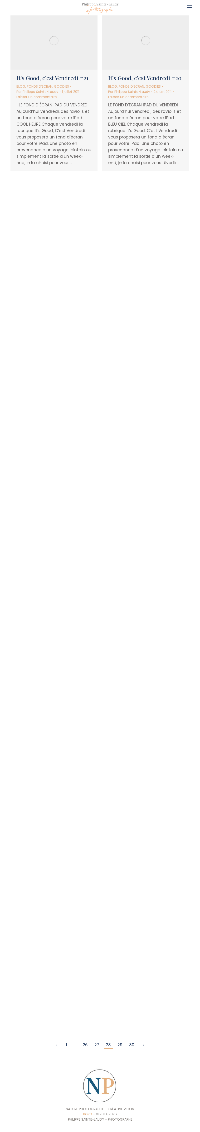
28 (108, 1045)
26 (85, 1045)
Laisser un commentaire (36, 97)
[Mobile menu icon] (190, 6)
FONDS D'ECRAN (39, 86)
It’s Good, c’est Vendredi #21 (52, 78)
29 (119, 1045)
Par (37, 91)
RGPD (87, 1114)
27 (96, 1045)
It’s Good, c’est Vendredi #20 (144, 78)
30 (131, 1045)
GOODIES (61, 86)
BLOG (20, 86)
